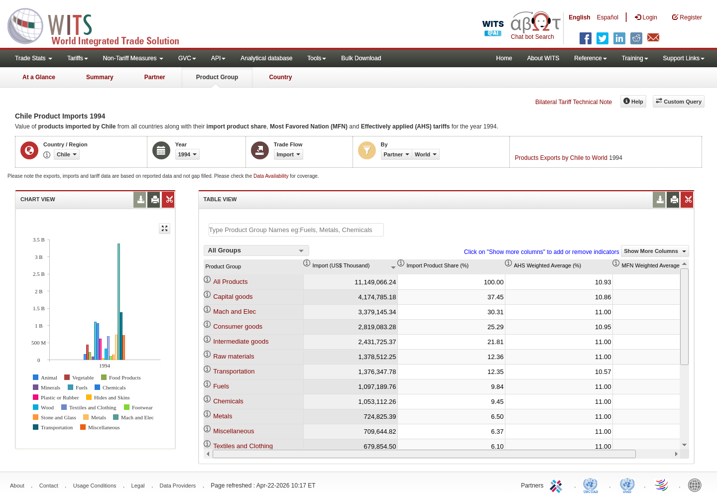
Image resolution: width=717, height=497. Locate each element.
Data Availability (271, 176)
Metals (222, 416)
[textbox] (296, 230)
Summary (100, 77)
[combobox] (256, 250)
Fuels (221, 386)
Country (280, 77)
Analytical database (266, 58)
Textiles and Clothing (243, 446)
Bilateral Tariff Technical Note (573, 102)
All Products (230, 281)
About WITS (543, 58)
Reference (590, 58)
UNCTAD (592, 485)
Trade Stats (33, 58)
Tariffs (77, 58)
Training (635, 58)
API (218, 58)
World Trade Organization (662, 485)
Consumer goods (237, 326)
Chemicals (228, 401)
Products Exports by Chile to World (561, 157)
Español (607, 17)
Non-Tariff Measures (133, 58)
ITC (558, 485)
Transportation (233, 371)
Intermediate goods (240, 341)
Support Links (684, 58)
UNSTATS (627, 485)
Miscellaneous (233, 431)
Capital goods (233, 296)
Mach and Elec (234, 311)
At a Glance (38, 77)
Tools (316, 58)
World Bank (697, 485)
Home (504, 58)
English (579, 17)
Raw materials (233, 356)
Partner (154, 77)
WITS (99, 25)
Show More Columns (655, 251)
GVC (187, 58)
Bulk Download (361, 58)
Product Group (217, 77)
